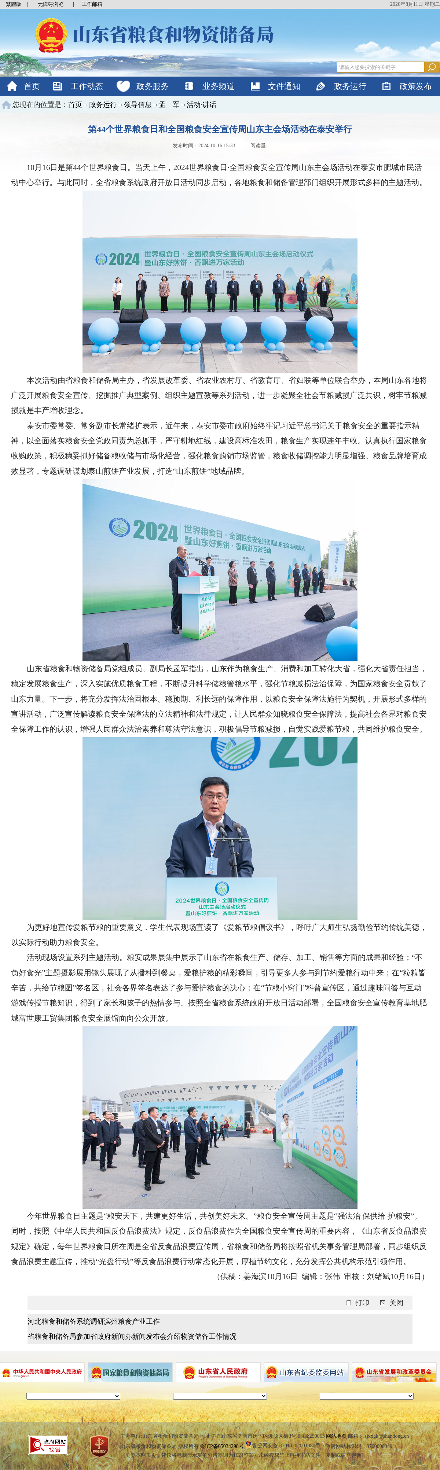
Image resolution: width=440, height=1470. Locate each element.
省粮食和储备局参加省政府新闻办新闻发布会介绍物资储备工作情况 (131, 1336)
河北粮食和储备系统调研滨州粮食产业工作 (93, 1321)
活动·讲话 (201, 104)
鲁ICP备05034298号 (222, 1446)
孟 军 (169, 104)
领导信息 (138, 104)
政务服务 (152, 86)
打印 (363, 1303)
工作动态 (87, 86)
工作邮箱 (92, 4)
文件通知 (284, 86)
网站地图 (336, 1436)
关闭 (396, 1303)
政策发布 (416, 86)
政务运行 (350, 86)
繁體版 (13, 4)
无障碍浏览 (50, 4)
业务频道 (218, 86)
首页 (32, 86)
